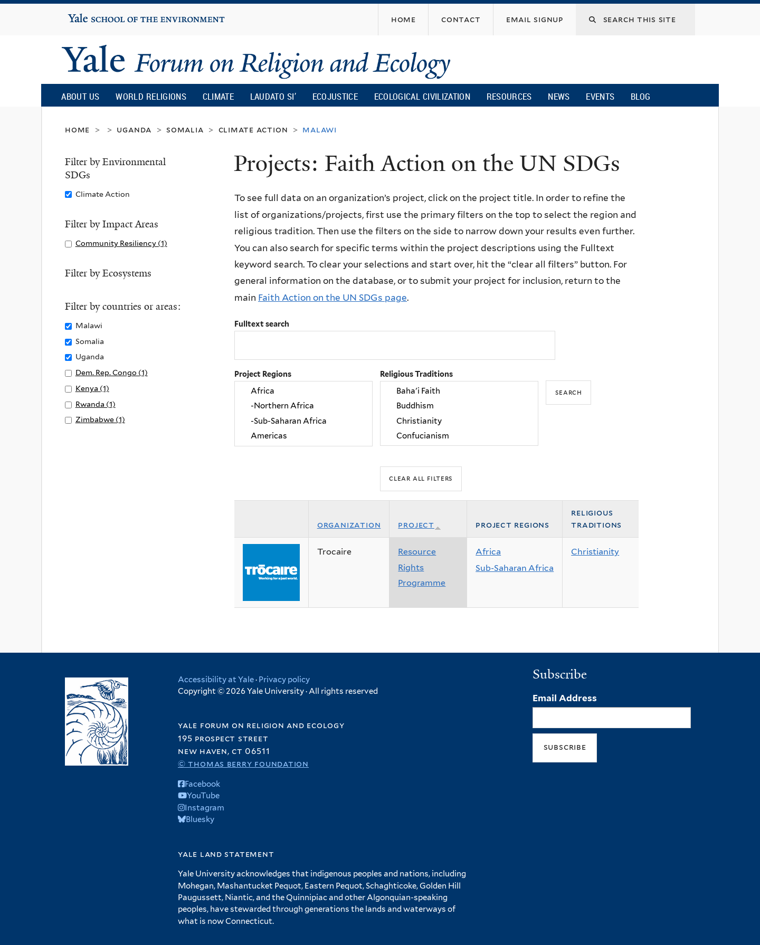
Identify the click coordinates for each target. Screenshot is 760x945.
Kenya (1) (92, 388)
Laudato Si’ (273, 96)
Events (600, 96)
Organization (349, 525)
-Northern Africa (303, 406)
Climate (218, 96)
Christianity (459, 421)
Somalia (185, 130)
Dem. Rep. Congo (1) (111, 372)
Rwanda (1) (95, 403)
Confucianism (459, 435)
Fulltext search (261, 323)
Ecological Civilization (422, 96)
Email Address (565, 698)
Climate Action (253, 130)
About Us (80, 96)
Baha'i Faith (459, 391)
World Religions (151, 96)
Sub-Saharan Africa (515, 568)
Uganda (134, 130)
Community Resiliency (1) (121, 242)
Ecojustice (335, 96)
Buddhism (459, 406)
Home (77, 130)
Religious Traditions (416, 373)
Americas (303, 435)
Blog (640, 96)
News (558, 96)
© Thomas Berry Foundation (243, 764)
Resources (509, 96)
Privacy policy (284, 679)
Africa (303, 391)
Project (419, 525)
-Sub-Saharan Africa (303, 421)
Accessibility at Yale (216, 679)
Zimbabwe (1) (100, 419)
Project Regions (262, 373)
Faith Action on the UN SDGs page (332, 297)
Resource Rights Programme (421, 567)
